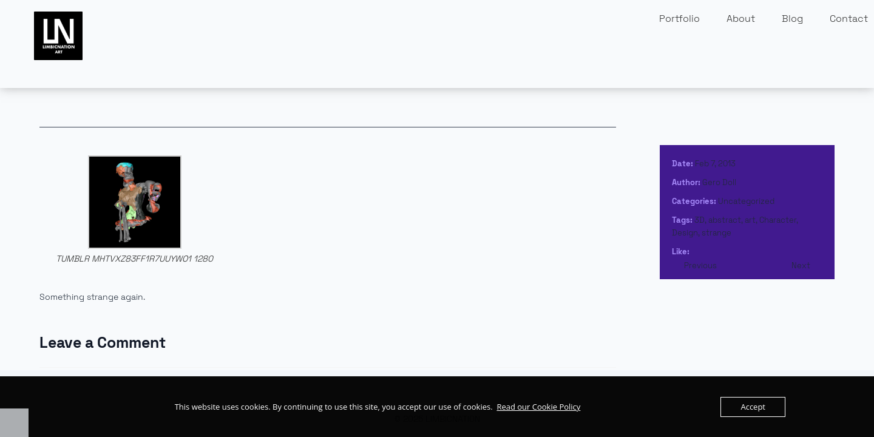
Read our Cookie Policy (538, 406)
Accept (752, 406)
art (750, 220)
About (741, 18)
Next (800, 265)
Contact (849, 18)
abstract (724, 220)
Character (777, 220)
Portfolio (679, 18)
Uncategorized (746, 201)
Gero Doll (719, 182)
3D (699, 220)
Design (685, 233)
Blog (792, 18)
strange (716, 233)
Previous (700, 265)
